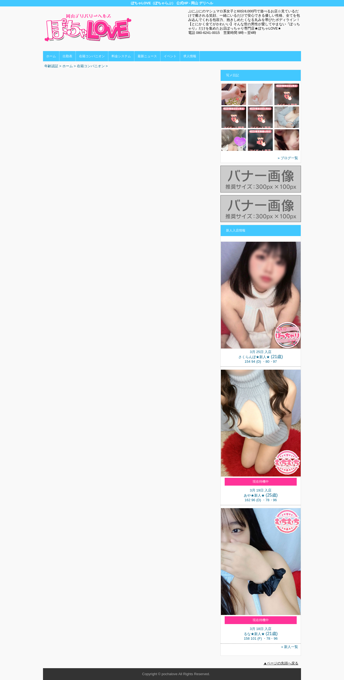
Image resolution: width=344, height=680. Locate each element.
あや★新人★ (254, 495)
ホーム (51, 56)
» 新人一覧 (289, 647)
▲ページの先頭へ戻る (280, 663)
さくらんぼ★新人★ (254, 357)
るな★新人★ (254, 634)
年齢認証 (51, 66)
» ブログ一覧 (288, 158)
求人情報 (189, 56)
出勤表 (67, 56)
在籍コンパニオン (92, 56)
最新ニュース (147, 56)
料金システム (121, 56)
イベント (170, 56)
